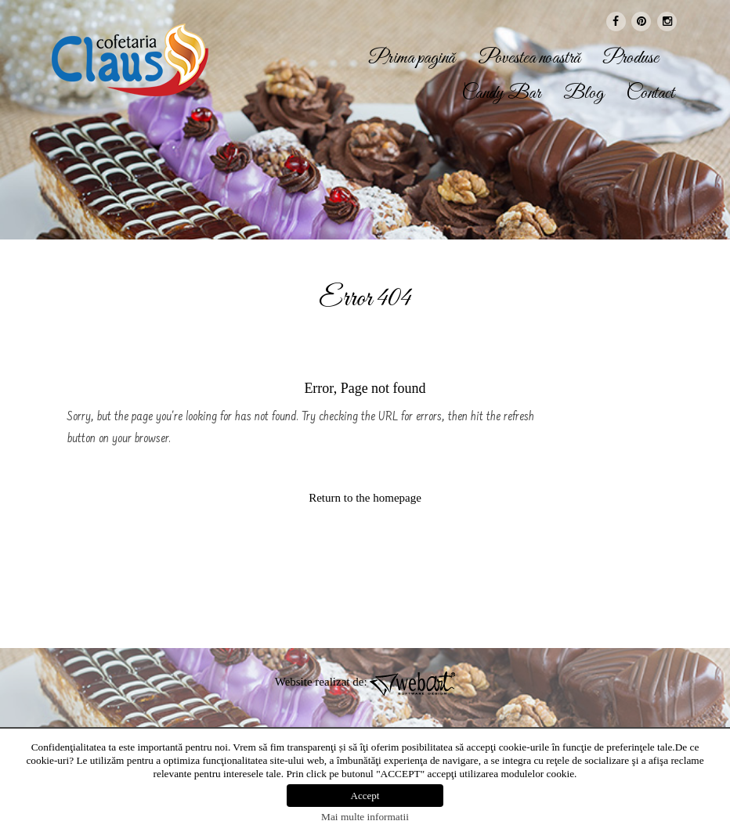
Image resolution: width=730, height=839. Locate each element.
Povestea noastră (529, 58)
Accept (365, 795)
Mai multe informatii (365, 817)
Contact (650, 94)
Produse (631, 58)
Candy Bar (501, 94)
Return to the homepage (365, 498)
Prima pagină (412, 58)
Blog (583, 94)
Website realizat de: (365, 681)
